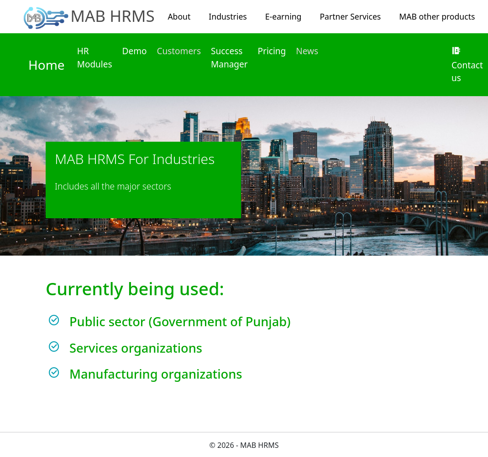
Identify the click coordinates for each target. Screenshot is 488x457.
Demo (134, 51)
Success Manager (229, 57)
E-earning (283, 16)
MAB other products (437, 16)
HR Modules (94, 57)
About (179, 16)
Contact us (467, 65)
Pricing (272, 51)
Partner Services (350, 16)
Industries (228, 16)
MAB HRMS (112, 15)
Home (46, 64)
